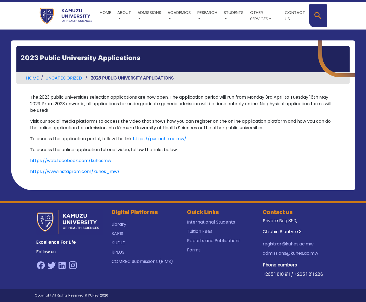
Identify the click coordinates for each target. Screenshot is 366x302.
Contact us (295, 16)
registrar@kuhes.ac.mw (288, 244)
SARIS (117, 233)
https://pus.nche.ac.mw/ (159, 139)
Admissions (149, 12)
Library (119, 224)
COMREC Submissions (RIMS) (142, 261)
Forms (194, 250)
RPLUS (118, 252)
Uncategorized (63, 78)
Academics (179, 12)
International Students (211, 222)
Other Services (259, 16)
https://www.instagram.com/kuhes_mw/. (75, 171)
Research (207, 12)
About (124, 12)
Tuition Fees (199, 231)
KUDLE (118, 243)
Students (234, 12)
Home (105, 12)
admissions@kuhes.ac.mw (290, 253)
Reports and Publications (214, 241)
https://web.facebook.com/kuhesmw (70, 160)
